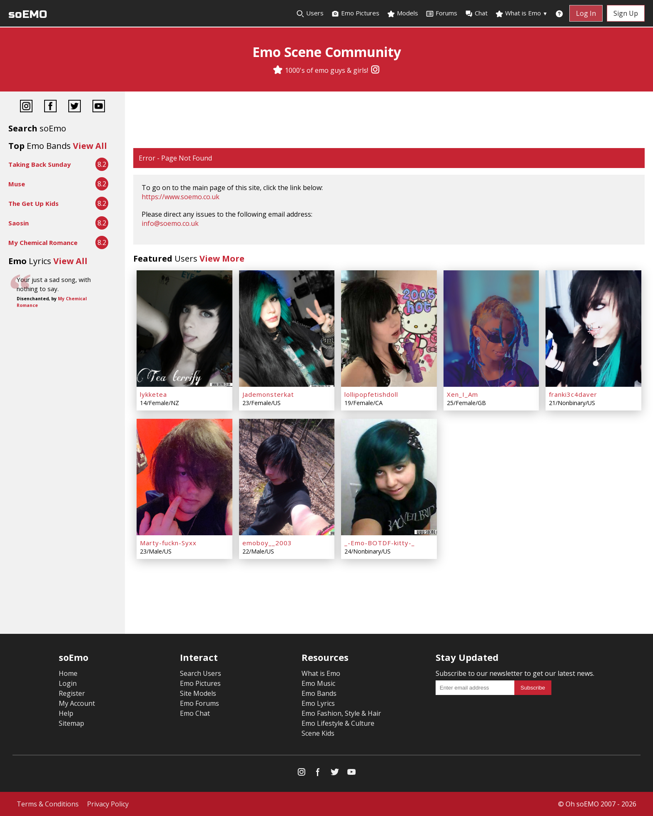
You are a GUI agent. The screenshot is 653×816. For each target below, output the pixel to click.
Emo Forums (199, 703)
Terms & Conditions (48, 804)
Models (402, 13)
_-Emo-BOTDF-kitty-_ (379, 543)
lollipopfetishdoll (371, 394)
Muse (16, 184)
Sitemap (71, 723)
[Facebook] (50, 107)
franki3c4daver (573, 394)
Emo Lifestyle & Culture (338, 723)
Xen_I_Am (462, 394)
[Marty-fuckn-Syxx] (184, 477)
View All (90, 145)
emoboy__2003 (267, 543)
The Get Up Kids (33, 203)
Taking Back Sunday (39, 164)
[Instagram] (375, 70)
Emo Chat (195, 713)
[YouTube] (98, 107)
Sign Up (625, 13)
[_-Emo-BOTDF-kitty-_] (389, 477)
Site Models (198, 693)
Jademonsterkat (268, 394)
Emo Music (318, 683)
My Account (77, 703)
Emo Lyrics (318, 703)
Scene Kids (318, 733)
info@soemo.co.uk (170, 223)
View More (221, 258)
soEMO (27, 14)
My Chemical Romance (42, 242)
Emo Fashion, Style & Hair (341, 713)
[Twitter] (74, 107)
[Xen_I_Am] (491, 328)
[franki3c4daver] (593, 328)
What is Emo (521, 13)
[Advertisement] (389, 120)
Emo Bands (319, 693)
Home (68, 673)
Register (72, 693)
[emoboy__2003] (287, 477)
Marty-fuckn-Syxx (168, 543)
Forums (441, 13)
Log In (586, 13)
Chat (476, 13)
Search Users (200, 673)
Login (68, 683)
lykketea (153, 394)
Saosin (18, 223)
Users (310, 13)
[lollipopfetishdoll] (389, 328)
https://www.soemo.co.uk (180, 196)
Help (66, 713)
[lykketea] (184, 328)
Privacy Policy (108, 804)
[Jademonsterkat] (287, 328)
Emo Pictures (355, 13)
